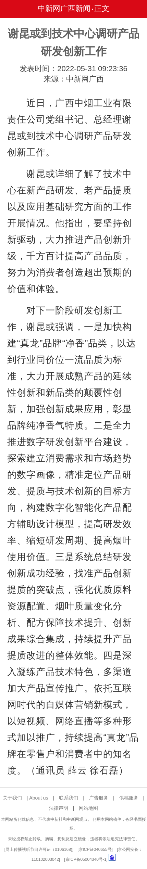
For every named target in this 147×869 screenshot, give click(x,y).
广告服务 (98, 798)
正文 (101, 8)
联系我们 (68, 798)
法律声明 (58, 808)
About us (38, 798)
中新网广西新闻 (64, 8)
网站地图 (88, 808)
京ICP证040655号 (95, 849)
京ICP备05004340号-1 (86, 859)
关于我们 (12, 798)
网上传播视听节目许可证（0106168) (38, 849)
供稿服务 (128, 798)
